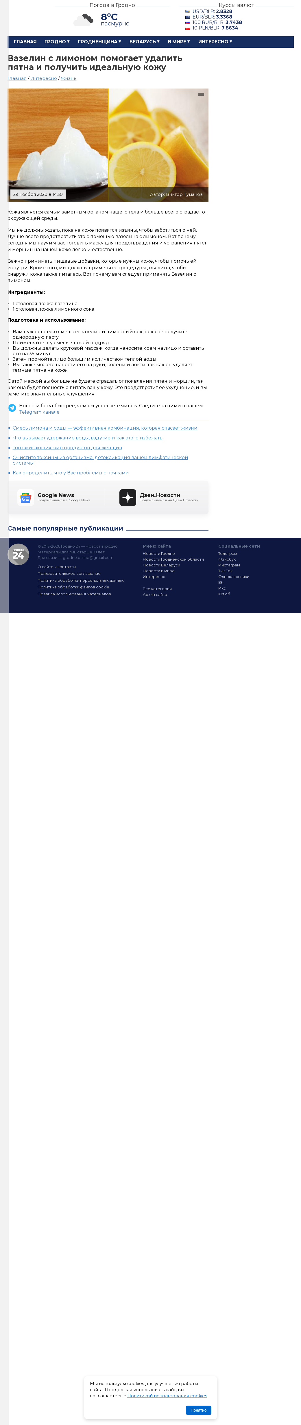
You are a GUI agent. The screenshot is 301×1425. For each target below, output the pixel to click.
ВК (221, 582)
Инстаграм (229, 565)
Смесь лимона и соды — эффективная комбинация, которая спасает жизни (105, 428)
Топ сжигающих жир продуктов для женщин (67, 447)
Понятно (198, 1410)
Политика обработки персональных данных (81, 580)
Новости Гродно (159, 553)
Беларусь (143, 42)
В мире (177, 42)
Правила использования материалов (74, 594)
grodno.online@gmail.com (88, 557)
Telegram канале (39, 412)
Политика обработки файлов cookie (73, 587)
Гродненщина (97, 42)
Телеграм (227, 553)
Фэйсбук (227, 559)
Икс (222, 588)
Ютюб (224, 594)
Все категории (157, 588)
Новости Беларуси (161, 565)
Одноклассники (233, 576)
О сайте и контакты (57, 566)
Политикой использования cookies (167, 1395)
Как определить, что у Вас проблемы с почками (71, 473)
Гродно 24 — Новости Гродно (18, 554)
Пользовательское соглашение (69, 573)
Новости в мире (159, 570)
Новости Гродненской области (173, 559)
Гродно (55, 42)
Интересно (213, 42)
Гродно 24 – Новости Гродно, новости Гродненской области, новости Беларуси (26, 18)
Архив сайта (155, 594)
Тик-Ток (225, 570)
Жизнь (69, 78)
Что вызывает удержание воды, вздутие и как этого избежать (87, 438)
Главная (25, 42)
